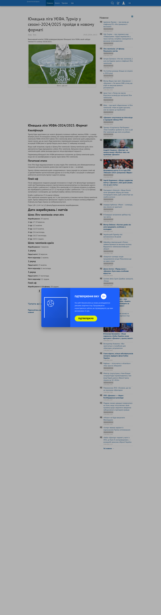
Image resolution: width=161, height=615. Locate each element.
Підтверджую (86, 318)
